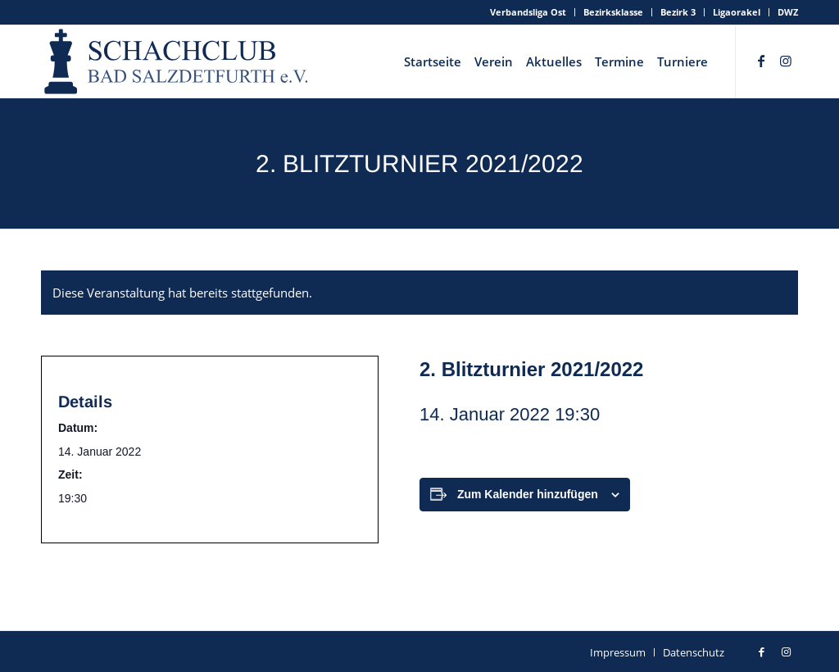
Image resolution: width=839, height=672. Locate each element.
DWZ (788, 12)
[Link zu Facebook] (761, 60)
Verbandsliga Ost (528, 12)
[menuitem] (528, 12)
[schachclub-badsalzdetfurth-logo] (178, 61)
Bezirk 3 (678, 12)
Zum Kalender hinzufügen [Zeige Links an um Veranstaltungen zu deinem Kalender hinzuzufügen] (527, 494)
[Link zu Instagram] (785, 60)
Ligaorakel (736, 12)
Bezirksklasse (613, 12)
